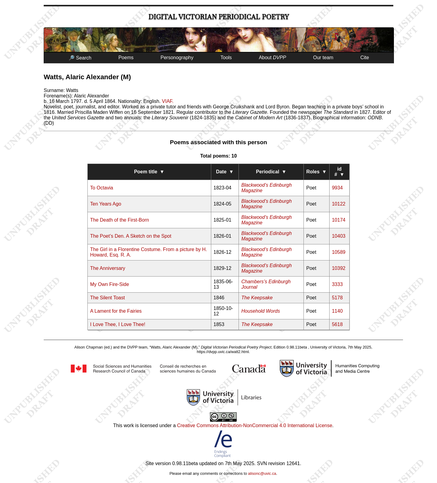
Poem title (149, 171)
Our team (323, 57)
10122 (339, 203)
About (272, 57)
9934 (337, 187)
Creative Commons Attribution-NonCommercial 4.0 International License (254, 425)
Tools (226, 57)
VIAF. (168, 101)
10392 (339, 268)
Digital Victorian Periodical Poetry (218, 17)
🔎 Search (80, 57)
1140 (337, 311)
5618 (337, 324)
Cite (364, 57)
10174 (339, 220)
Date (225, 171)
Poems (126, 57)
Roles (316, 171)
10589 (339, 252)
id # (339, 171)
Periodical (271, 171)
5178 (337, 297)
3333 (337, 284)
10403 (339, 236)
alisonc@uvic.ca (262, 473)
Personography (177, 57)
